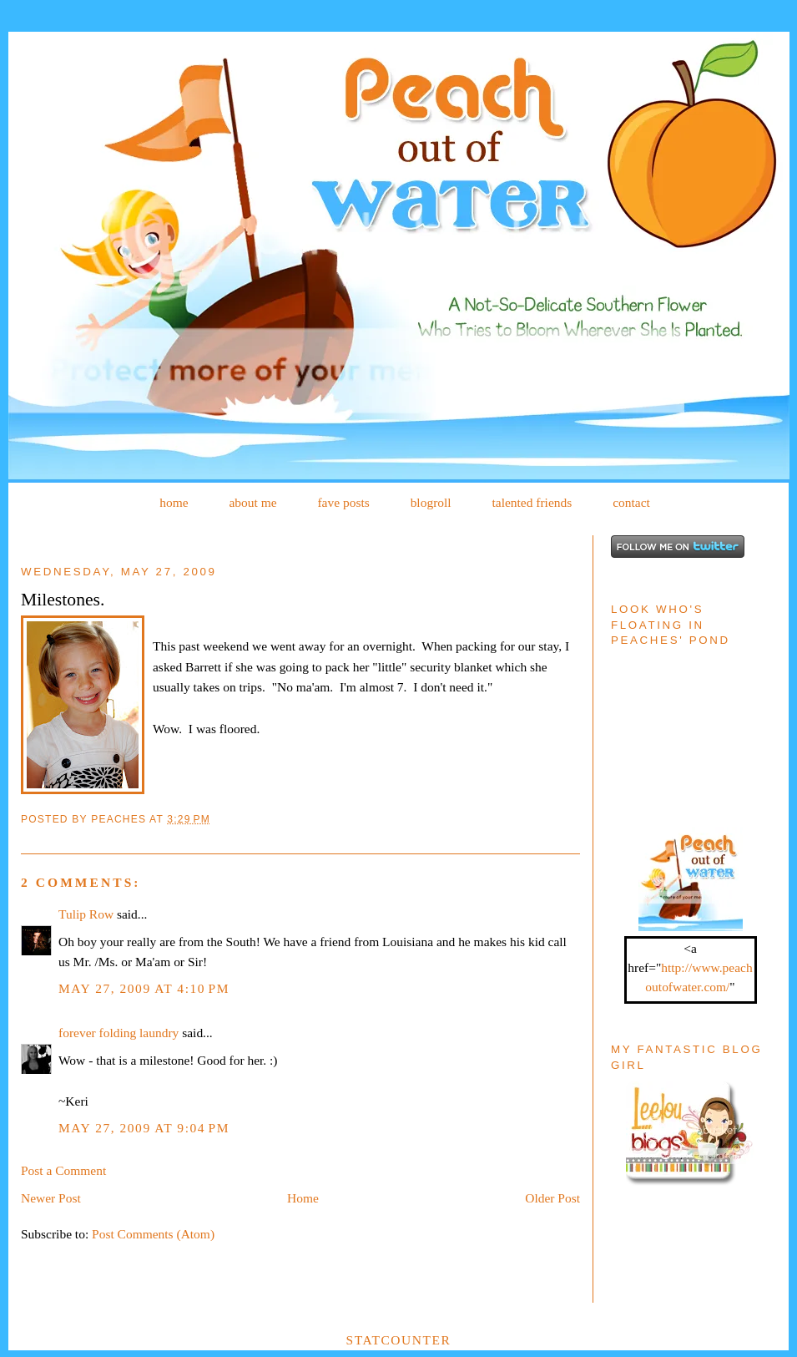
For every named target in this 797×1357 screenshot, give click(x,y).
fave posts (343, 502)
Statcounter (398, 1340)
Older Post (552, 1198)
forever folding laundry (118, 1032)
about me (252, 502)
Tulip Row (85, 914)
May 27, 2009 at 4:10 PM (144, 988)
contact (631, 502)
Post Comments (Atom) (153, 1234)
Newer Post (51, 1198)
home (173, 502)
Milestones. (62, 600)
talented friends (532, 502)
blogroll (431, 502)
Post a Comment (63, 1170)
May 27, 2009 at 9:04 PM (144, 1128)
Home (303, 1198)
